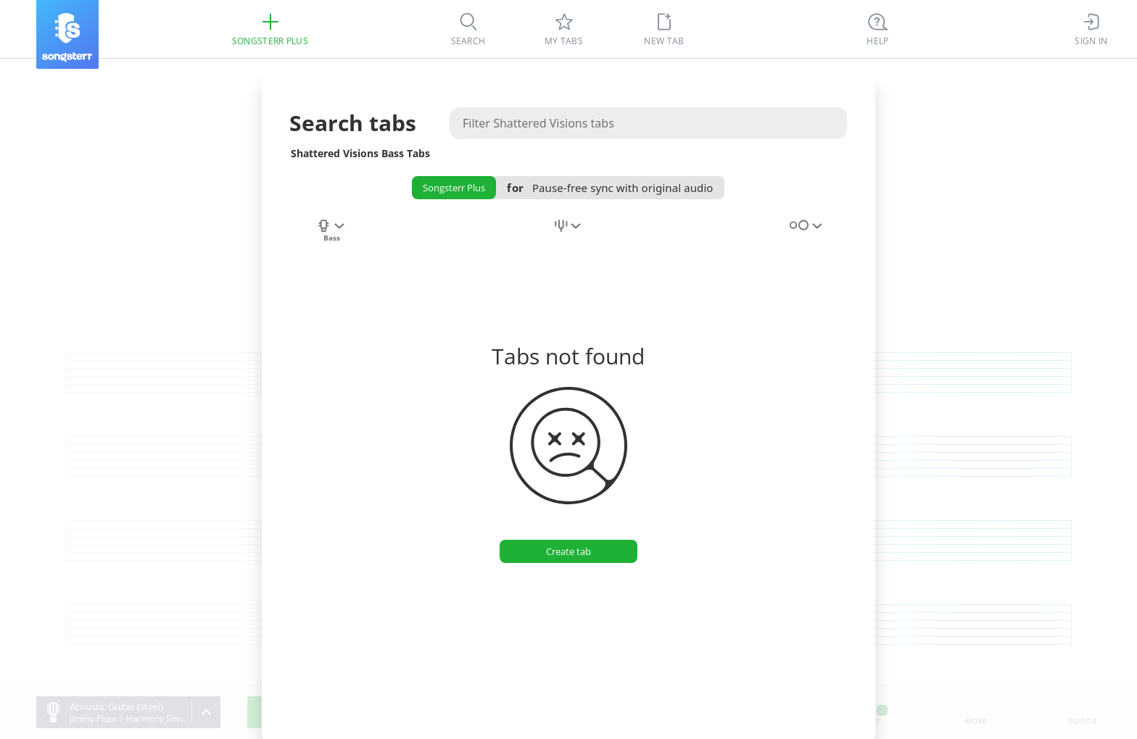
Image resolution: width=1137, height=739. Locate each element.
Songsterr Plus (454, 187)
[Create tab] (568, 551)
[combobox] (331, 234)
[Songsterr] (67, 34)
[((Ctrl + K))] (878, 29)
